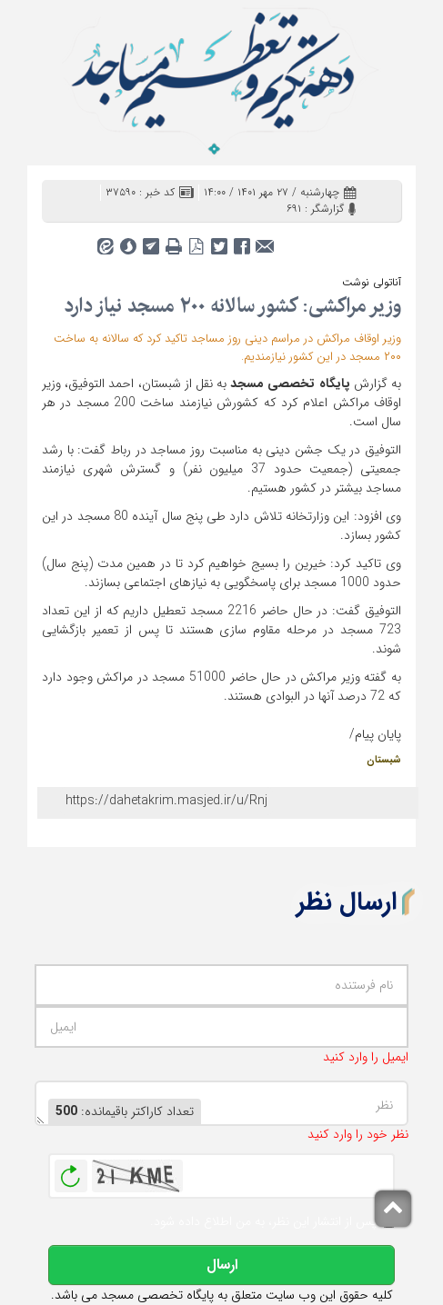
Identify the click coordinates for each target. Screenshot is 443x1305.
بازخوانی (71, 1171)
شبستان (384, 760)
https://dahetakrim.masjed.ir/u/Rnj (166, 801)
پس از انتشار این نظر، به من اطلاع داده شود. (263, 1221)
